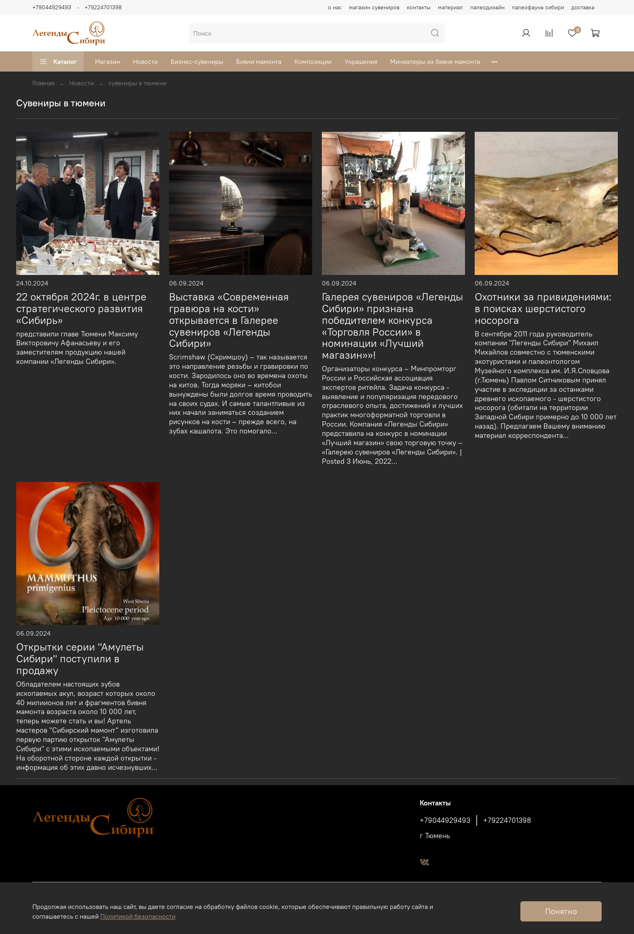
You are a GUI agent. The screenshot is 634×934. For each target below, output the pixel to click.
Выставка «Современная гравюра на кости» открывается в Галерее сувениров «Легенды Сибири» (229, 320)
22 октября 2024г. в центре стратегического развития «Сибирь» (81, 308)
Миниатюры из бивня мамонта (435, 61)
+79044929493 (51, 7)
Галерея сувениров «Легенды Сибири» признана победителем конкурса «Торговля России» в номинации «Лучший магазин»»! (392, 325)
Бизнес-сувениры (197, 61)
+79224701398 (103, 7)
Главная (43, 83)
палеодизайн (487, 7)
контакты (419, 7)
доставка (582, 7)
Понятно (561, 911)
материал (450, 7)
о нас (335, 7)
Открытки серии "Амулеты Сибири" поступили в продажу (80, 658)
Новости (145, 61)
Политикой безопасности (137, 916)
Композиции (313, 61)
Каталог (58, 61)
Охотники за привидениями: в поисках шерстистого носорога (543, 308)
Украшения (360, 61)
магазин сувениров (374, 7)
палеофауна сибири (538, 7)
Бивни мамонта (258, 61)
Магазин (107, 61)
